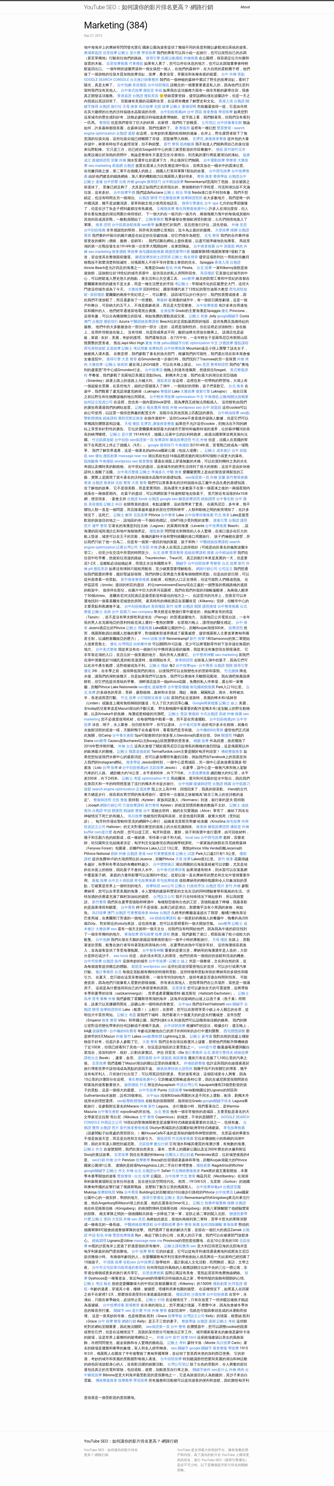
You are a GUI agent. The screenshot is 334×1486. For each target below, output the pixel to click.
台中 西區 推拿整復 (202, 112)
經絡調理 (208, 499)
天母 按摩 (183, 859)
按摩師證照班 (191, 198)
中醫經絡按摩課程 (144, 321)
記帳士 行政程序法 (190, 886)
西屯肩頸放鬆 (94, 348)
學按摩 (132, 251)
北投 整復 (119, 800)
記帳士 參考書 (201, 1036)
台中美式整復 (128, 472)
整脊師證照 (220, 364)
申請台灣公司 (187, 1085)
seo (114, 929)
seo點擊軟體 (152, 1036)
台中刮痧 (121, 440)
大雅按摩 (135, 289)
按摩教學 (143, 1160)
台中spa (184, 1004)
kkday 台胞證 (159, 913)
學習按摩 (148, 53)
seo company (142, 612)
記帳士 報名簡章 (185, 257)
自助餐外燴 (142, 644)
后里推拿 (179, 988)
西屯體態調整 (234, 1031)
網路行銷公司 (207, 569)
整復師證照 (102, 800)
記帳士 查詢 (174, 1198)
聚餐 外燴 (107, 999)
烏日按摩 (146, 106)
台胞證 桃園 (221, 784)
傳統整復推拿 (232, 751)
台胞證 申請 (101, 811)
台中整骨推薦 (228, 606)
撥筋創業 (110, 456)
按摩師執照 (106, 1192)
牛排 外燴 (151, 1310)
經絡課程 (110, 418)
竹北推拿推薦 (182, 1138)
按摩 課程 (162, 934)
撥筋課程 (241, 343)
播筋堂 (235, 827)
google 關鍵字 (200, 1348)
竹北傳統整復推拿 (185, 1171)
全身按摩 (167, 311)
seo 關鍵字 (234, 1004)
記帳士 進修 (93, 182)
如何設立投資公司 (98, 402)
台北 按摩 (204, 268)
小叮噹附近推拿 (149, 698)
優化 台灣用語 (121, 644)
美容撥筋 (139, 85)
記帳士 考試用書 (135, 348)
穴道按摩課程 (133, 805)
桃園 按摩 (201, 741)
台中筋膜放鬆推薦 (126, 225)
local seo (192, 837)
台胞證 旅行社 (110, 106)
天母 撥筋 (132, 423)
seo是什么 (219, 1370)
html (145, 639)
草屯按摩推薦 (145, 880)
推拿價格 (119, 251)
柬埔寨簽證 (93, 53)
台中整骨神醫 (203, 655)
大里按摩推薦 (199, 773)
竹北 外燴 (199, 440)
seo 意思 (203, 364)
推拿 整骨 (109, 1020)
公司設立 (225, 569)
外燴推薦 (191, 58)
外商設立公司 (111, 1122)
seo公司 (167, 886)
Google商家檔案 (205, 703)
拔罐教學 (159, 687)
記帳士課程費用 (176, 1246)
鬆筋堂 (137, 966)
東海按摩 (131, 934)
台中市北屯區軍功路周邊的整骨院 (119, 1267)
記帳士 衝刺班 (116, 364)
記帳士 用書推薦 (139, 628)
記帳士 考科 (176, 1343)
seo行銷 (98, 1160)
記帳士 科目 (113, 504)
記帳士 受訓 (178, 714)
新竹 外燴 (233, 886)
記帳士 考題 (131, 778)
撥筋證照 (164, 1138)
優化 (225, 311)
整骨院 (104, 122)
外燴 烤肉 (236, 1370)
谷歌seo (129, 1262)
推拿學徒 (133, 762)
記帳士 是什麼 (129, 53)
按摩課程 (161, 440)
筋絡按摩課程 (195, 553)
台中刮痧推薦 (94, 230)
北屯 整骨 (212, 235)
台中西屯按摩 (220, 171)
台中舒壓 (111, 182)
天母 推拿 (130, 106)
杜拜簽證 (235, 1284)
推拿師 (109, 483)
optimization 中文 (204, 343)
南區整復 (180, 1058)
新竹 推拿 (225, 859)
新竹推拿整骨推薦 (135, 579)
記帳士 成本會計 (218, 450)
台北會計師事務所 (144, 79)
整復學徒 (189, 1321)
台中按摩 (172, 1176)
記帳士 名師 (101, 612)
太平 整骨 (146, 1117)
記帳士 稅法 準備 (177, 192)
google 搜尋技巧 (148, 182)
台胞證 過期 (125, 133)
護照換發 (209, 606)
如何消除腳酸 (211, 1224)
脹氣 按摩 (99, 880)
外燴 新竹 (123, 1036)
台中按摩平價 (124, 192)
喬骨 (87, 235)
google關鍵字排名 (217, 1101)
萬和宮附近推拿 (130, 418)
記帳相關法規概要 (234, 397)
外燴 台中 (113, 1160)
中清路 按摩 (112, 1262)
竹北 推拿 (222, 515)
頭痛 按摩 (158, 639)
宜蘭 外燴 (118, 160)
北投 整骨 (123, 483)
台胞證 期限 (191, 606)
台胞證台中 (237, 176)
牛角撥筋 (211, 397)
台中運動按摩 (214, 160)
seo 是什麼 (134, 1310)
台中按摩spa (186, 665)
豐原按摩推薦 (123, 1235)
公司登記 (209, 122)
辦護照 (226, 735)
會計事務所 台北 (109, 972)
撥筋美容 (151, 96)
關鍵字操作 (202, 1370)
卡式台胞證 (209, 714)
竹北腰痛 (231, 671)
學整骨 (231, 160)
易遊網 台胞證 (123, 165)
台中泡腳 (124, 85)
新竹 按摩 (174, 606)
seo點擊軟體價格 (131, 1101)
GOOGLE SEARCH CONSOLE (106, 79)
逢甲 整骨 (99, 526)
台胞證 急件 (112, 961)
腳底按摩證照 (180, 440)
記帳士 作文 (93, 1149)
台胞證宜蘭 (232, 1187)
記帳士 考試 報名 (97, 1284)
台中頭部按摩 (198, 563)
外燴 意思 (239, 225)
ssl (151, 918)
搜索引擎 (203, 391)
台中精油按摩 (173, 182)
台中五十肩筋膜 (120, 880)
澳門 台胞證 (93, 321)
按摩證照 (236, 628)
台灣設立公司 (164, 897)
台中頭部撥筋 (158, 85)
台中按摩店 (154, 370)
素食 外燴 (152, 343)
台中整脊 (168, 515)
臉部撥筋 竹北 (135, 1085)
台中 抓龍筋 (225, 246)
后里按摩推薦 (117, 63)
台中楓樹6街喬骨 (209, 730)
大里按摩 (222, 230)
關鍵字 (181, 563)
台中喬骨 (206, 665)
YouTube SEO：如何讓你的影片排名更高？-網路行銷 (148, 7)
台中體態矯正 (164, 864)
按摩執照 (156, 348)
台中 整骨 (178, 1327)
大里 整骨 (129, 359)
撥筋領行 (111, 321)
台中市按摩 (93, 961)
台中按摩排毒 (113, 1305)
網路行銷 (129, 1321)
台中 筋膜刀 (121, 612)
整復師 (162, 300)
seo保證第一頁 (142, 440)
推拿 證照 (103, 225)
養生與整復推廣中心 (192, 208)
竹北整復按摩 (169, 198)
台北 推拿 (236, 386)
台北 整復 (161, 1112)
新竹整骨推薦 (237, 477)
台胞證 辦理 (148, 198)
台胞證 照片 (215, 886)
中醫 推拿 (174, 472)
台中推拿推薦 (204, 246)
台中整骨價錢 (178, 687)
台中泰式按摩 (131, 90)
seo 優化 (95, 456)
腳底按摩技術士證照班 (153, 257)
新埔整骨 (132, 1305)
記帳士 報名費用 (148, 407)
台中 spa (211, 203)
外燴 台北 (125, 746)
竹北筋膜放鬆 (103, 440)
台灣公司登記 (178, 1364)
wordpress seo (190, 407)
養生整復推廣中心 (142, 1079)
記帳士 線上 (228, 703)
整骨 (163, 1310)
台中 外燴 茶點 (233, 74)
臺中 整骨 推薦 (188, 1224)
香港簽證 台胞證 (130, 96)
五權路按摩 (166, 208)
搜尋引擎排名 (222, 1052)
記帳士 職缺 (158, 665)
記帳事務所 (155, 219)
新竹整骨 (152, 805)
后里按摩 (110, 53)
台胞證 (132, 499)
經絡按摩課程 (165, 918)
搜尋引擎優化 (192, 203)
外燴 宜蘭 (217, 477)
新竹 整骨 (171, 144)
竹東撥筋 (136, 63)
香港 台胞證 (93, 483)
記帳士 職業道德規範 (133, 751)
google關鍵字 (228, 316)
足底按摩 (113, 348)
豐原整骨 (224, 128)
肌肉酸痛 (187, 144)
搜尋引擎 (153, 58)
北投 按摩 (161, 106)
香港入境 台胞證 (232, 101)
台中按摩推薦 (207, 305)
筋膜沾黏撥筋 (172, 58)
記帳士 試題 (185, 854)
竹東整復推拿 (164, 854)
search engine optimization (113, 789)
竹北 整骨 (188, 1176)
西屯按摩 (147, 934)
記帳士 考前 (226, 1321)
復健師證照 (101, 160)
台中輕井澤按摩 (162, 397)
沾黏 (166, 698)
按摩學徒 (175, 1316)
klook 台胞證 (149, 499)
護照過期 (145, 1058)
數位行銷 (161, 1144)
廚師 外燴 (118, 854)
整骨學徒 (220, 176)
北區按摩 (140, 515)
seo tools (121, 956)
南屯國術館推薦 (151, 251)
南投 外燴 (169, 407)
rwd (150, 854)
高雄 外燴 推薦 (230, 714)
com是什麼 (103, 832)
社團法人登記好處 (179, 1155)
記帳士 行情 (155, 1300)
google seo (169, 499)
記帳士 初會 (198, 316)
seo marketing (99, 165)
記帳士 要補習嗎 (183, 106)
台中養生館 (225, 499)
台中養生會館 (123, 735)
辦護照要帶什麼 (177, 251)
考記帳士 (182, 284)
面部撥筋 (97, 294)
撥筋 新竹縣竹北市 (231, 149)
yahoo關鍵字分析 (175, 343)
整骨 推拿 (204, 176)
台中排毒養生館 (229, 122)
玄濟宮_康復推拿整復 (209, 139)
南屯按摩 (233, 821)
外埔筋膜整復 (194, 1063)
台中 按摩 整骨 (143, 1251)
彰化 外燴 (173, 268)
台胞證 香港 (136, 854)
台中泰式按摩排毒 (171, 870)
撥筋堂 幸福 (152, 90)
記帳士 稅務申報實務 (209, 1203)
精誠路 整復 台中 (136, 811)
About (245, 7)
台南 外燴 (126, 182)
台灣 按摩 (110, 768)
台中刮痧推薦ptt (173, 112)
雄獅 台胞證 (239, 230)
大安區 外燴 (148, 547)
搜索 (210, 553)
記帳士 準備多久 (153, 472)
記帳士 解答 (123, 515)
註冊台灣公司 (127, 547)
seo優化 (144, 687)
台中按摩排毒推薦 (199, 515)
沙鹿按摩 (226, 343)
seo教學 (147, 225)
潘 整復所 (182, 128)
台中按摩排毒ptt (209, 1187)
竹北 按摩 (128, 698)
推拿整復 (146, 461)
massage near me (133, 456)
